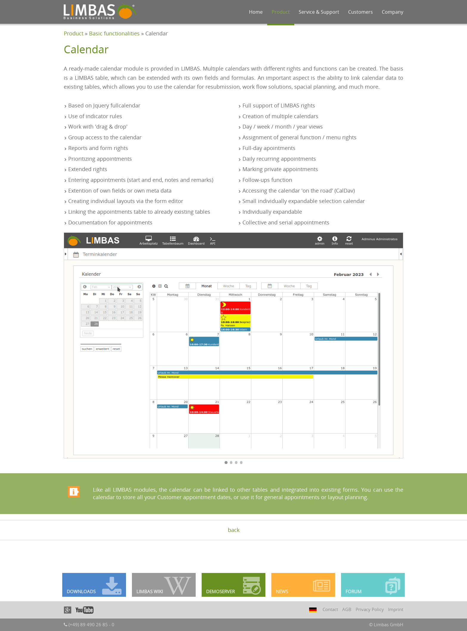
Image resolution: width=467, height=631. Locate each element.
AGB (346, 609)
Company (392, 12)
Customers (360, 12)
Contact (330, 609)
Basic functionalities (114, 33)
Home (256, 12)
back (233, 529)
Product (281, 12)
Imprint (395, 609)
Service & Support (319, 12)
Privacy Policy (370, 609)
